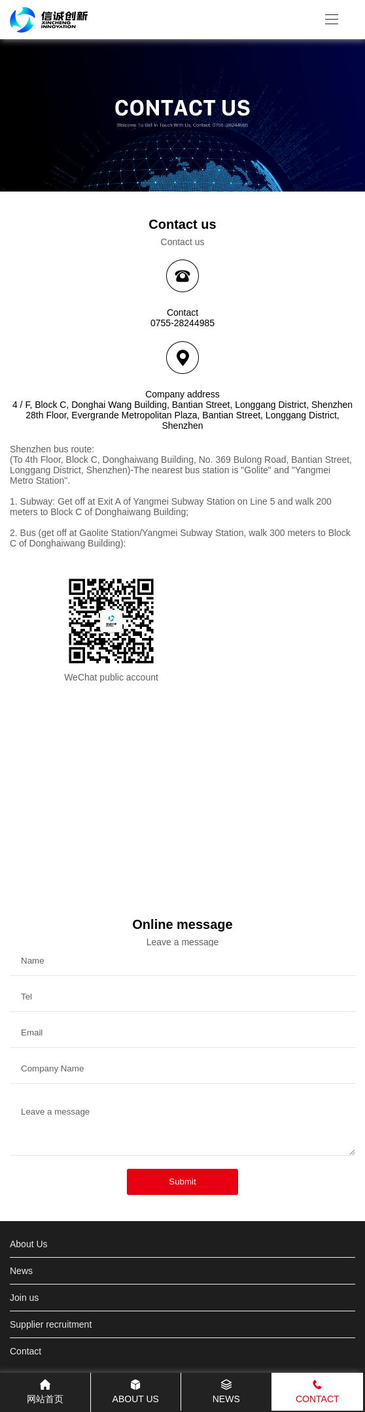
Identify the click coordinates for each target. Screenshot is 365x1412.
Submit (182, 1181)
